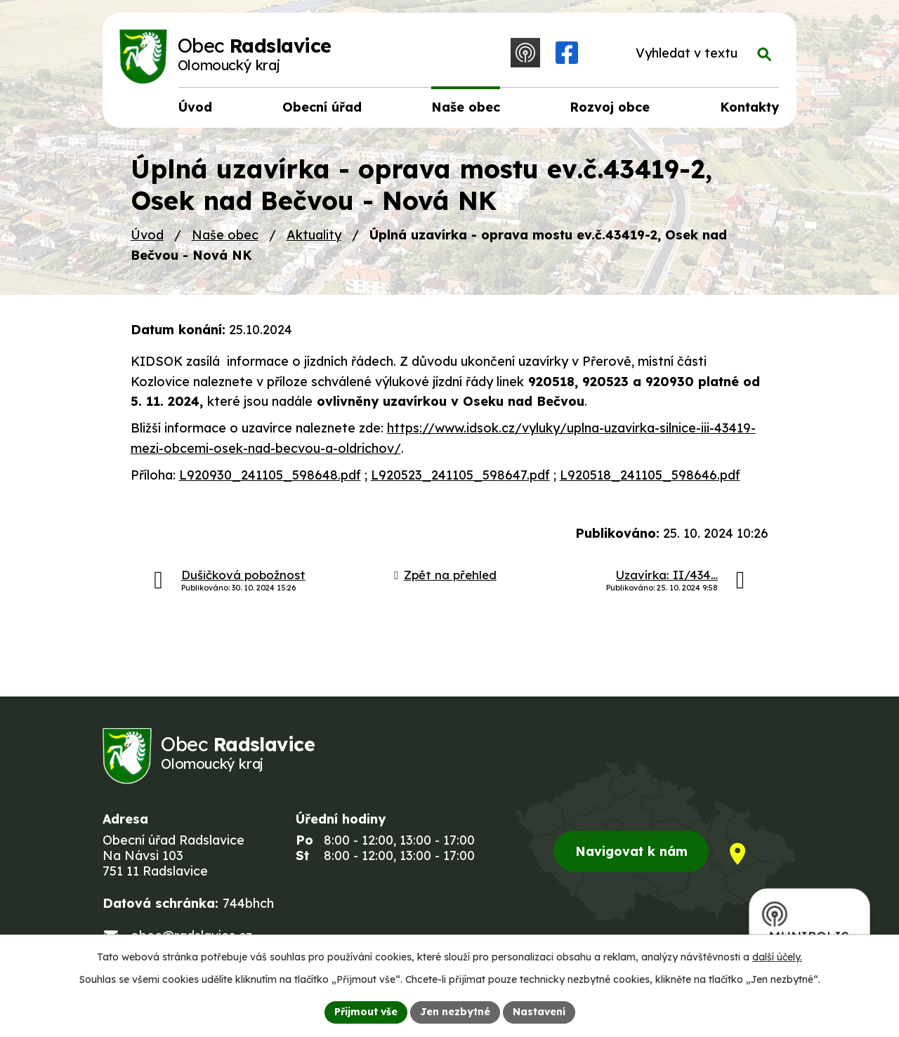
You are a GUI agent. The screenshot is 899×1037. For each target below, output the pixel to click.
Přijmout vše (366, 1011)
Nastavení (539, 1011)
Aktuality (314, 235)
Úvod (147, 235)
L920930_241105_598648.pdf (270, 475)
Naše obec (225, 235)
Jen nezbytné (455, 1011)
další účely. (777, 957)
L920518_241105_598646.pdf (650, 475)
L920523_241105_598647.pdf (460, 475)
